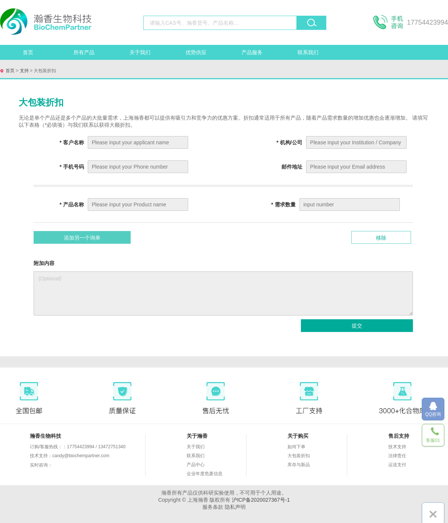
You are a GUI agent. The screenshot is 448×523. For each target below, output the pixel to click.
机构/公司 (289, 142)
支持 (24, 70)
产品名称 (71, 204)
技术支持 (397, 446)
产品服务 (252, 52)
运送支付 (397, 464)
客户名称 (71, 142)
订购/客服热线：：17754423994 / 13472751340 (77, 446)
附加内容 (44, 263)
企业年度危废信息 (205, 473)
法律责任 (397, 455)
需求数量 (283, 204)
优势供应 (196, 52)
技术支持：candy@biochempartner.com (69, 455)
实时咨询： (65, 465)
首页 (28, 52)
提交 (357, 326)
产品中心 (196, 464)
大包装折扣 (298, 455)
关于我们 (140, 52)
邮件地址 (291, 167)
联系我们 (308, 52)
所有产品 (84, 52)
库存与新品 (298, 464)
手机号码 (71, 167)
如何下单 (296, 446)
